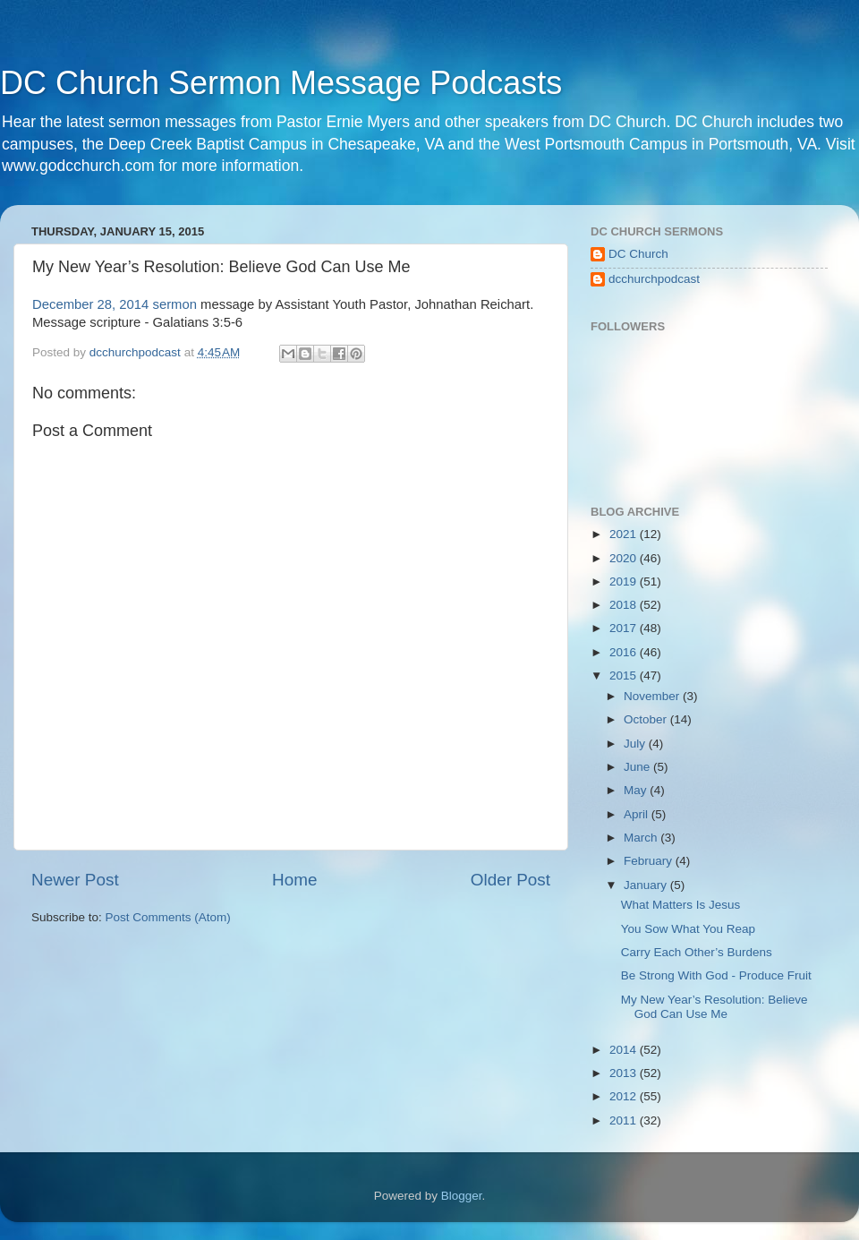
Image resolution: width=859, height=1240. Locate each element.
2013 (624, 1073)
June (638, 767)
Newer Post (75, 879)
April (637, 814)
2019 (624, 581)
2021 (624, 534)
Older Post (510, 879)
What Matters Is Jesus (681, 904)
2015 (624, 675)
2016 (624, 652)
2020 (624, 558)
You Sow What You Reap (688, 929)
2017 (624, 628)
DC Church (638, 254)
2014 (624, 1049)
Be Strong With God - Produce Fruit (716, 975)
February (650, 861)
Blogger (461, 1195)
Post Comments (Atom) (168, 917)
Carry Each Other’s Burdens (696, 952)
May (637, 790)
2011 (624, 1120)
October (647, 719)
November (653, 696)
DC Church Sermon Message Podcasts (281, 82)
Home (294, 879)
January (647, 885)
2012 (624, 1096)
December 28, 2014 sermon (114, 304)
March (642, 837)
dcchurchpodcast (654, 279)
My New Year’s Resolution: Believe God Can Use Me (714, 1007)
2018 (624, 604)
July (636, 743)
